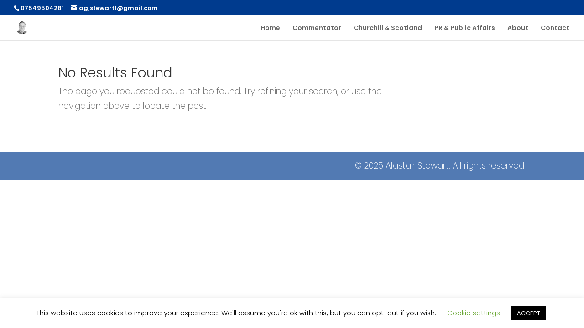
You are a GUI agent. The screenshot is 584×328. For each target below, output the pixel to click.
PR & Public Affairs (464, 28)
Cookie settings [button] (473, 313)
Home (270, 28)
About (517, 28)
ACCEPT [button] (528, 313)
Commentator (316, 28)
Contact (555, 28)
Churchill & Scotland (388, 28)
